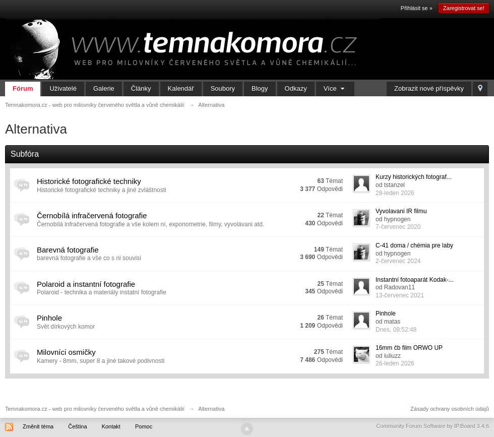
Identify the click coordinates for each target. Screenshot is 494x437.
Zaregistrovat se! (463, 8)
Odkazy (296, 88)
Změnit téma (38, 426)
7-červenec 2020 (398, 226)
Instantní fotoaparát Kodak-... (415, 279)
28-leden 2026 (395, 193)
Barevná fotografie (68, 249)
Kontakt (111, 426)
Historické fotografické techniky (89, 181)
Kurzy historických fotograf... (414, 176)
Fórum (23, 88)
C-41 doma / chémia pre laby (414, 245)
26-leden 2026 (395, 363)
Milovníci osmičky (66, 352)
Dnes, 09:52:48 (396, 329)
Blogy (260, 88)
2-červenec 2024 (398, 261)
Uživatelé (62, 88)
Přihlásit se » (417, 8)
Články (141, 88)
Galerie (103, 88)
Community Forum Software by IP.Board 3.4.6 (432, 426)
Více (335, 88)
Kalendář (181, 88)
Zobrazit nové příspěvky (429, 88)
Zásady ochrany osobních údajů (449, 409)
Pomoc (143, 426)
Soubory (223, 88)
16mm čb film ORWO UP (409, 347)
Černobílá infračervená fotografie (92, 215)
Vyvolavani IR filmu (401, 211)
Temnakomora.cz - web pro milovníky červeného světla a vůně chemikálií (94, 409)
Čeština (77, 426)
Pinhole (49, 318)
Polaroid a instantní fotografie (86, 284)
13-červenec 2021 (400, 295)
